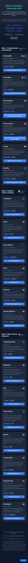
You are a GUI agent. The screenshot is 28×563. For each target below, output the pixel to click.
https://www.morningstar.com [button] (14, 518)
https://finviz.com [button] (14, 282)
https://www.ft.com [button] (14, 496)
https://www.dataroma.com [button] (14, 304)
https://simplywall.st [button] (14, 260)
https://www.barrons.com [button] (14, 450)
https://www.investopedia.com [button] (14, 70)
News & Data (14, 38)
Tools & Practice (19, 34)
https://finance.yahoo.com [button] (14, 427)
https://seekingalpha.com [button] (14, 473)
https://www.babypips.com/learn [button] (15, 182)
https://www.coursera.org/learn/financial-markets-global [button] (15, 138)
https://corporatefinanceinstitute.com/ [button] (14, 93)
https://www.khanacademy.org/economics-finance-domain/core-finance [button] (15, 115)
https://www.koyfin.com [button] (14, 237)
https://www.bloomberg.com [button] (14, 381)
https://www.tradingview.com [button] (14, 214)
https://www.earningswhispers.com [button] (14, 325)
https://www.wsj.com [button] (14, 404)
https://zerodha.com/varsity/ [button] (15, 160)
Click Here (23, 560)
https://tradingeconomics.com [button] (14, 357)
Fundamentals (8, 34)
